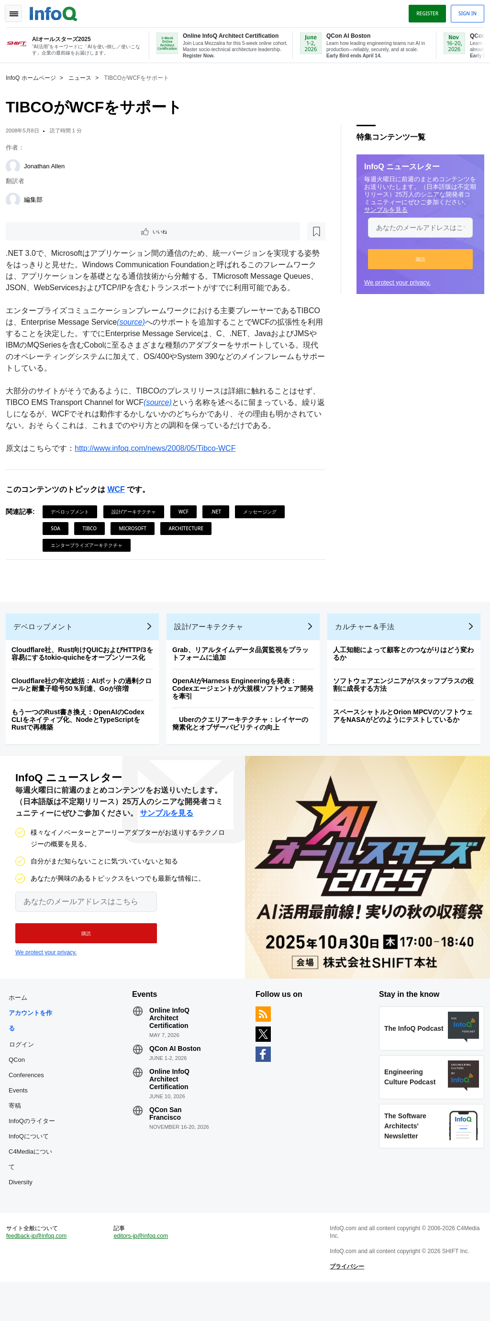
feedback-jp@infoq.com (40, 1271)
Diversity (24, 1209)
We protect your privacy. (393, 281)
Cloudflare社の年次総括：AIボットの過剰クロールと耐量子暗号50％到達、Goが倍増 (85, 704)
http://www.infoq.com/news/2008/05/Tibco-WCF (158, 461)
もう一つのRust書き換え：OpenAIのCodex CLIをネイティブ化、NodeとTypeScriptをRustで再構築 (81, 739)
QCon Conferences (30, 1095)
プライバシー (346, 1302)
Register (423, 11)
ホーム (21, 1025)
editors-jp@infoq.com (143, 1271)
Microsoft (136, 540)
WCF (119, 502)
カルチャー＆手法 (368, 647)
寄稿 (18, 1133)
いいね (36, 231)
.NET (219, 524)
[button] (416, 258)
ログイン (25, 1072)
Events (22, 1118)
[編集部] (17, 199)
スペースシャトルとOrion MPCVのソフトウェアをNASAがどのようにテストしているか (407, 735)
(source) (158, 334)
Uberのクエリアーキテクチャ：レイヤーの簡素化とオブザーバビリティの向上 (244, 743)
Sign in (464, 11)
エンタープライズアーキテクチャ (90, 557)
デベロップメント (74, 524)
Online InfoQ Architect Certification (171, 1045)
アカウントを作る (34, 1048)
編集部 (37, 198)
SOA (59, 540)
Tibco (93, 540)
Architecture (189, 540)
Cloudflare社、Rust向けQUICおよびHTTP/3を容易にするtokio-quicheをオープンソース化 (86, 673)
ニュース (83, 77)
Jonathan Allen (48, 165)
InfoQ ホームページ (35, 77)
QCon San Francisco (167, 1141)
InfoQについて (32, 1164)
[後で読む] (69, 231)
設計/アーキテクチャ (137, 524)
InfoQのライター (35, 1148)
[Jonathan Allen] (17, 165)
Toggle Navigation (18, 11)
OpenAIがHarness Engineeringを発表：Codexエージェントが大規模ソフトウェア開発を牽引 (246, 708)
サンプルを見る (382, 208)
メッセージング (263, 524)
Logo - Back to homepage (57, 10)
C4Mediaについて (34, 1187)
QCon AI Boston (177, 1076)
